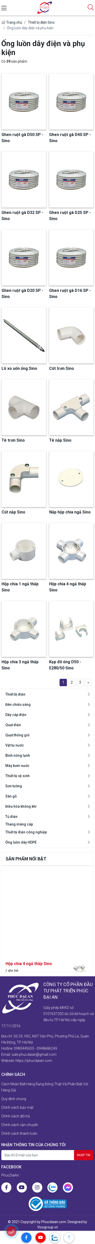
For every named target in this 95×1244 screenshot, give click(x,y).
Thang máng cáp (19, 824)
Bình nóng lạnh (17, 755)
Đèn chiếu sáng (18, 704)
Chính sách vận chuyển (19, 1125)
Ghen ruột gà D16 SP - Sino (70, 293)
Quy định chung (13, 1099)
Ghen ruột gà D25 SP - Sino (70, 215)
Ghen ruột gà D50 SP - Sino (22, 137)
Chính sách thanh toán (19, 1133)
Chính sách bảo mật (17, 1107)
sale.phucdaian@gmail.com (34, 1054)
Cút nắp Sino (13, 512)
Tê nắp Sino (60, 440)
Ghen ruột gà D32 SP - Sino (22, 215)
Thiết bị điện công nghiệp (26, 832)
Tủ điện (11, 817)
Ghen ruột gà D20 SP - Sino (22, 293)
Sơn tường (13, 786)
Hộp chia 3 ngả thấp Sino (20, 664)
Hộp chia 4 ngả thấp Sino (29, 968)
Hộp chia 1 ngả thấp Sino (20, 587)
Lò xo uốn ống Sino (19, 368)
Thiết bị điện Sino (41, 22)
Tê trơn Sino (13, 440)
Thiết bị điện (15, 694)
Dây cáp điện (15, 715)
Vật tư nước (14, 745)
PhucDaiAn (10, 1175)
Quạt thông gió (17, 735)
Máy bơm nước (17, 766)
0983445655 (24, 1048)
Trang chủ (11, 22)
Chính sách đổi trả (15, 1116)
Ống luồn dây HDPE (21, 842)
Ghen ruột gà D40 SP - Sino (70, 137)
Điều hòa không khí (20, 806)
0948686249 (47, 1048)
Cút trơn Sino (61, 368)
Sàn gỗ (11, 796)
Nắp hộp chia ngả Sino (70, 512)
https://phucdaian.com (33, 1061)
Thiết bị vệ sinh (17, 776)
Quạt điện (13, 725)
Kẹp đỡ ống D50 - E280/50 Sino (65, 664)
